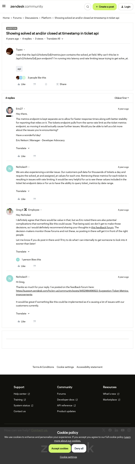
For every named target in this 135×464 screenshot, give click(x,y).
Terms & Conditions (43, 367)
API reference (66, 405)
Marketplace (111, 399)
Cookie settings (65, 367)
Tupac (19, 49)
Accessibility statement (89, 367)
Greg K (19, 209)
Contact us (20, 411)
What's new (111, 393)
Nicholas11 (21, 166)
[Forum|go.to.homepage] (27, 6)
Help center (22, 393)
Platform (46, 17)
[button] (4, 7)
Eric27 (19, 108)
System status (23, 405)
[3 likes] (31, 78)
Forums (17, 17)
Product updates (66, 411)
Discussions (31, 17)
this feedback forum (102, 227)
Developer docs (67, 399)
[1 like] (28, 259)
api (19, 68)
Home (6, 17)
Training (20, 399)
